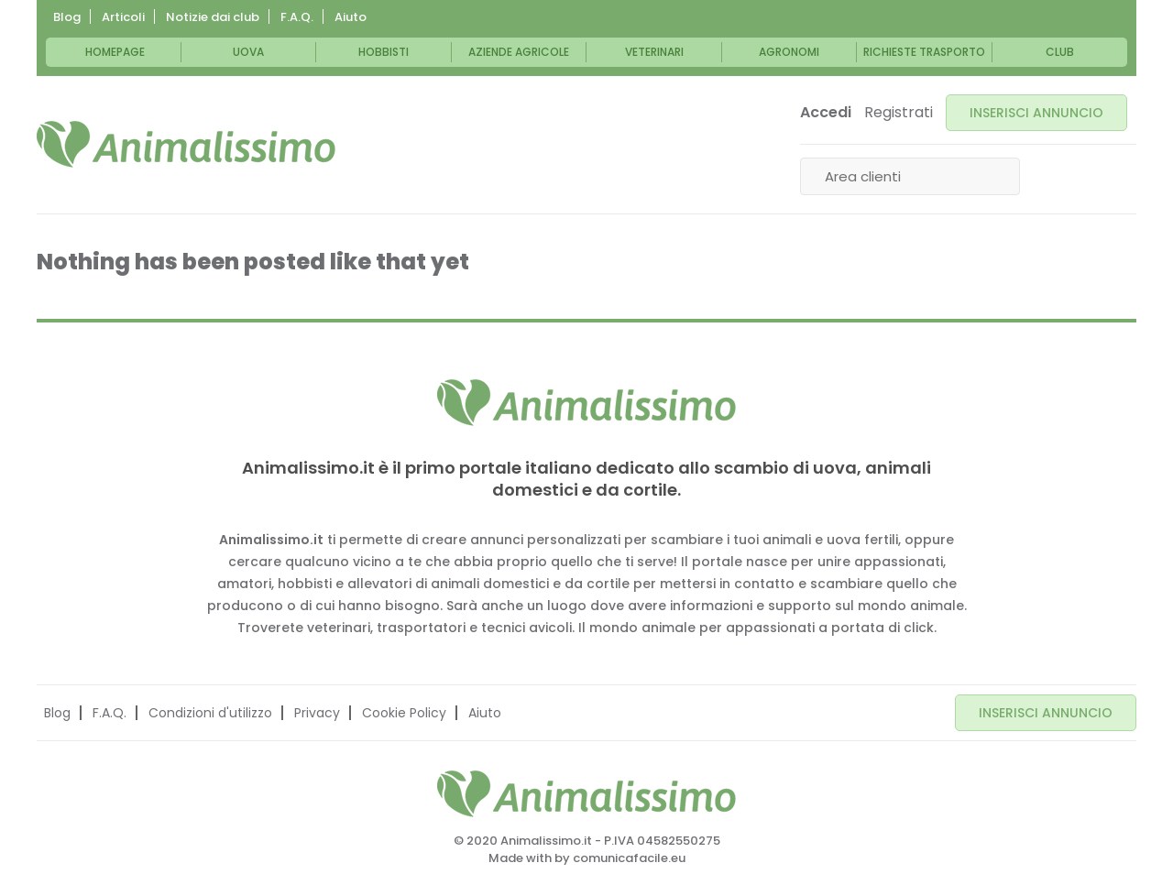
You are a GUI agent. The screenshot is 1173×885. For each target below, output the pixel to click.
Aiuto (350, 17)
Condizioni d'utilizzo (210, 713)
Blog (67, 17)
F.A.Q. (296, 17)
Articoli (123, 17)
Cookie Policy (404, 713)
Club (1060, 52)
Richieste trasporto (924, 52)
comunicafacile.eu (629, 858)
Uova (248, 52)
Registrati (898, 112)
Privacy (317, 713)
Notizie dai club (212, 17)
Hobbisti (383, 52)
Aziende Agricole (518, 52)
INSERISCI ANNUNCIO (1036, 113)
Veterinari (654, 52)
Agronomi (789, 52)
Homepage (115, 52)
